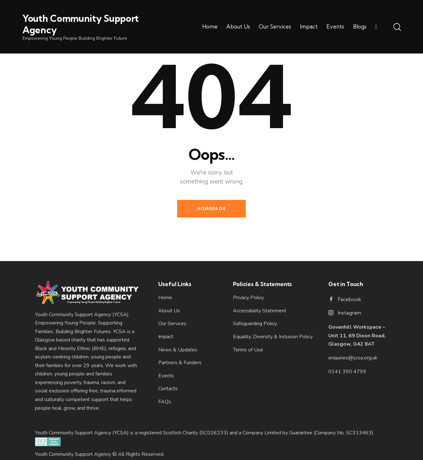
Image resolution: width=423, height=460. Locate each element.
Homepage (211, 208)
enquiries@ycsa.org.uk (352, 357)
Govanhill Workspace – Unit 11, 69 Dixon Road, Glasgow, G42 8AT (357, 336)
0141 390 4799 (347, 371)
